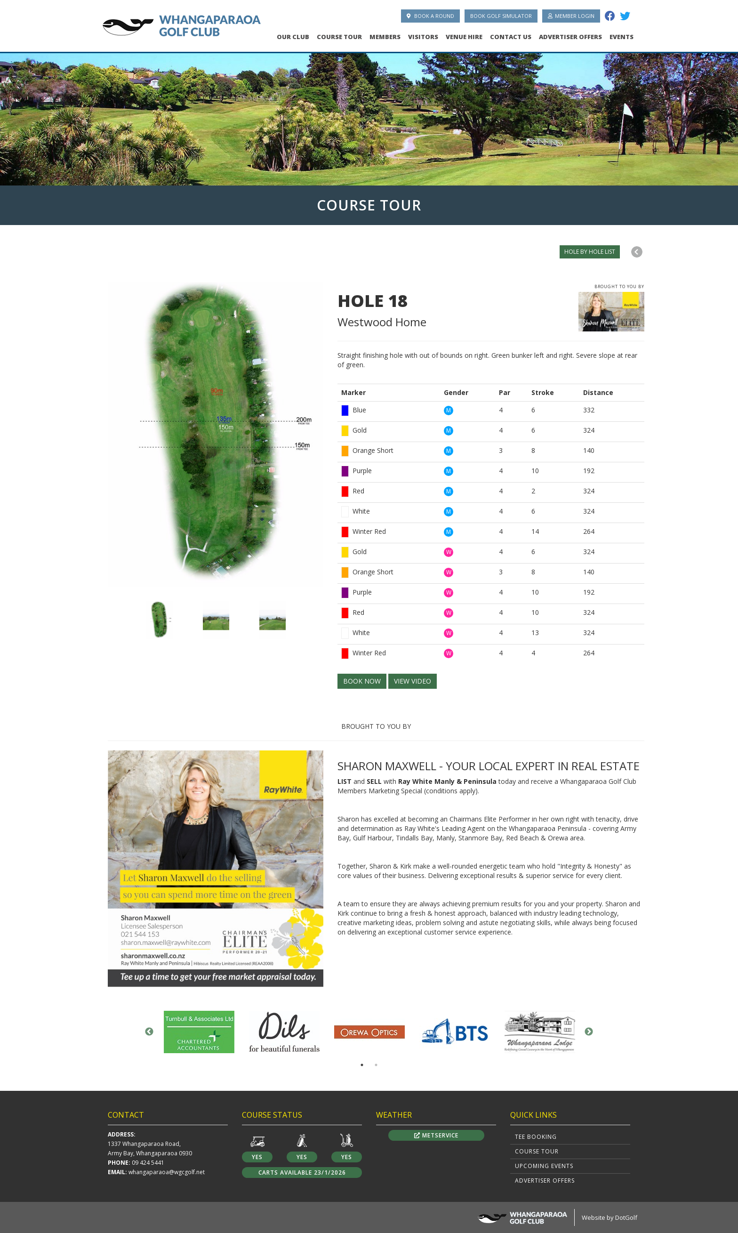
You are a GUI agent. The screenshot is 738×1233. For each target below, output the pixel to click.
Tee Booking (536, 1137)
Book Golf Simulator (501, 15)
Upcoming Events (544, 1166)
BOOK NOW (362, 681)
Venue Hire (464, 36)
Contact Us (510, 36)
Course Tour (339, 36)
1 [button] (362, 1065)
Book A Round (430, 15)
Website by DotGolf (609, 1217)
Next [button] (589, 1032)
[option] (369, 116)
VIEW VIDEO (412, 681)
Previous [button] (149, 1032)
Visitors (423, 36)
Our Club (293, 36)
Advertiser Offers (570, 36)
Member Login (571, 15)
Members (385, 36)
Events (622, 36)
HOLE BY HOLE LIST (589, 252)
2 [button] (376, 1065)
